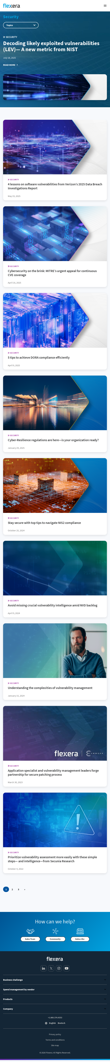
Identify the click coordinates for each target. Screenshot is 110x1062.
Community (55, 939)
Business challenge (55, 980)
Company (55, 1009)
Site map (55, 1045)
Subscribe (79, 939)
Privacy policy (55, 1034)
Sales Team (30, 939)
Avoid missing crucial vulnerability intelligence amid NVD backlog (52, 605)
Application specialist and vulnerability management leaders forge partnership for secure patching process (53, 772)
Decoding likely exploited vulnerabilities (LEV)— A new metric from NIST (51, 46)
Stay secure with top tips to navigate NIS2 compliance (44, 522)
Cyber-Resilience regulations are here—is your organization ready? (53, 440)
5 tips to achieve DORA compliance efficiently (39, 357)
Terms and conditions (55, 1039)
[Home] (12, 6)
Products (55, 999)
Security (11, 16)
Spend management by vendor (55, 989)
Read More (9, 64)
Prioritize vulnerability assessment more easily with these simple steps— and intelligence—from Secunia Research (52, 859)
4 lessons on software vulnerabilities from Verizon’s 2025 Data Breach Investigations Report (55, 186)
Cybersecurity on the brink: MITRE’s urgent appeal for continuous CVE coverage (52, 273)
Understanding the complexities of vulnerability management (50, 688)
